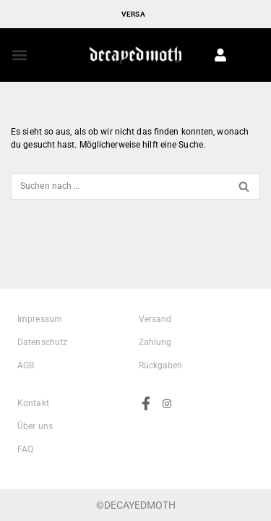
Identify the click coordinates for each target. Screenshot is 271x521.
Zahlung (155, 342)
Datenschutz (42, 342)
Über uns (35, 426)
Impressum (39, 319)
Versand (155, 319)
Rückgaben (161, 365)
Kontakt (33, 403)
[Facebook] (146, 442)
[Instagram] (167, 442)
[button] (19, 55)
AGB (25, 365)
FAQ (25, 449)
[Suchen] (119, 186)
